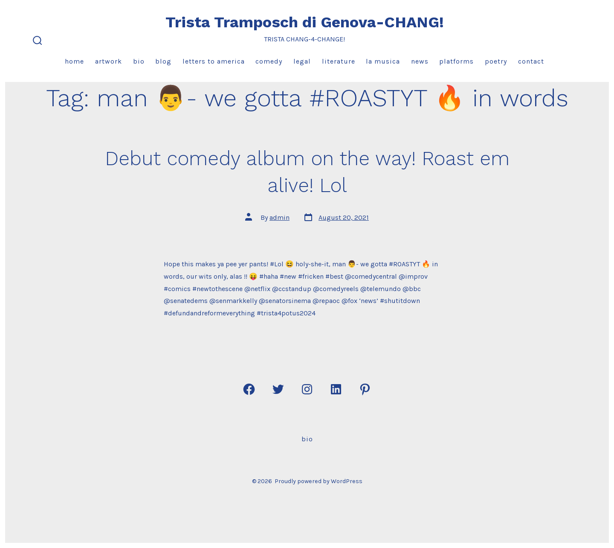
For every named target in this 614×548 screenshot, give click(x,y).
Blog (163, 61)
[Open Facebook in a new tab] (249, 389)
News (420, 61)
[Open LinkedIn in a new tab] (336, 389)
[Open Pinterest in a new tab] (365, 389)
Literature (338, 61)
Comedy (268, 61)
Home (74, 61)
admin (279, 217)
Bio (139, 61)
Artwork (108, 61)
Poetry (496, 61)
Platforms (456, 61)
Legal (302, 61)
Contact (531, 61)
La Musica (383, 61)
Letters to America (213, 61)
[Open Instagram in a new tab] (307, 389)
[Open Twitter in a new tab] (278, 389)
